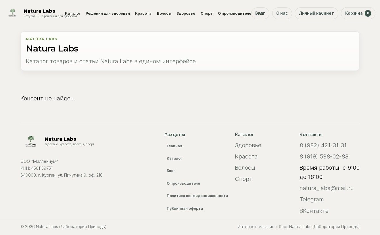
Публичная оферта (185, 208)
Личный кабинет (316, 13)
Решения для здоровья (108, 13)
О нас (282, 13)
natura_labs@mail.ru (327, 188)
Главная (174, 146)
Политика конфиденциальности (197, 196)
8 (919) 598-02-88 (324, 156)
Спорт (207, 13)
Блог (260, 13)
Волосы (164, 13)
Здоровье (185, 13)
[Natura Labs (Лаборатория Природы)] (41, 13)
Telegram (312, 199)
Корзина (358, 13)
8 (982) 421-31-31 (323, 145)
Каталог (72, 13)
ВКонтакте (314, 210)
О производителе (234, 13)
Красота (143, 13)
